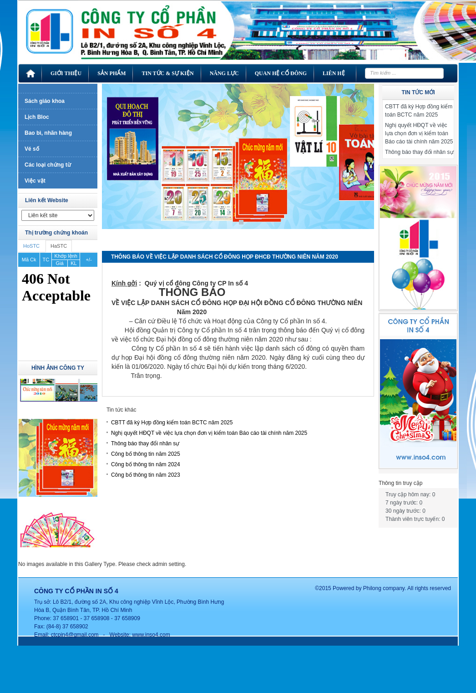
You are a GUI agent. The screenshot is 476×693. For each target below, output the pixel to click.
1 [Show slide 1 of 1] (241, 222)
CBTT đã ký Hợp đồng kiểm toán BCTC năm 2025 (172, 422)
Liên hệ (334, 73)
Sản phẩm (111, 73)
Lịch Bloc (37, 117)
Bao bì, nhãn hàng (48, 133)
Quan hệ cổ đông (281, 73)
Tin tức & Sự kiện (167, 73)
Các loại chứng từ (48, 165)
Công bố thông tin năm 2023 (145, 475)
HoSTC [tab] (31, 246)
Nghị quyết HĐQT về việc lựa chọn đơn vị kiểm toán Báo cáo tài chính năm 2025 (209, 433)
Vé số (32, 149)
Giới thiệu (66, 73)
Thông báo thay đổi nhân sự (145, 443)
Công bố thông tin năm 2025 (145, 454)
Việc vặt (35, 181)
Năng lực (224, 73)
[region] (238, 163)
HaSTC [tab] (59, 246)
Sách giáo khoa (45, 101)
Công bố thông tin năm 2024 (145, 464)
